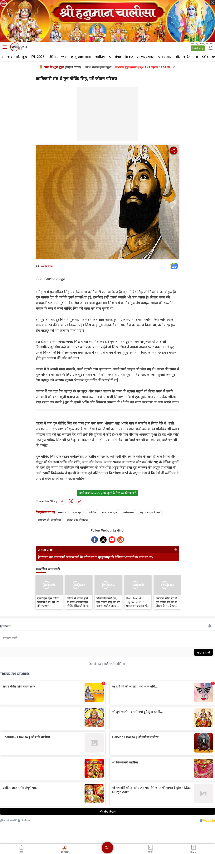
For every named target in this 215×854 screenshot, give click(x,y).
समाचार (7, 56)
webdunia (46, 265)
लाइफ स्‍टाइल (145, 56)
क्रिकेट (129, 56)
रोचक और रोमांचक (77, 520)
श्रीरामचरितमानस (186, 56)
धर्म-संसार (164, 56)
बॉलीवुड (21, 56)
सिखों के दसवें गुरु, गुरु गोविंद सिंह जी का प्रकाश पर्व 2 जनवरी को (108, 602)
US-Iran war (57, 56)
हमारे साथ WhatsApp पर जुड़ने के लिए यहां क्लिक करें (107, 493)
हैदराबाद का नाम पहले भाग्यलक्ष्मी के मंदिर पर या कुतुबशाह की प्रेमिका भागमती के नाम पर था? (96, 557)
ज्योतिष (100, 56)
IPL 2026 (38, 56)
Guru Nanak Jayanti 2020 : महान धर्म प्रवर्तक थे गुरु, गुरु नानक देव (136, 602)
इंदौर (205, 56)
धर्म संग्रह (115, 56)
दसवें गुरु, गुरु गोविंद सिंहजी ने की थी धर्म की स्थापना (48, 602)
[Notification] (210, 48)
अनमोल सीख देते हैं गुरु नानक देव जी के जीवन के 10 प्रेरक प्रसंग (166, 602)
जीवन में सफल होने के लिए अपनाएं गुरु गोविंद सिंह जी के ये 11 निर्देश (77, 602)
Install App (197, 48)
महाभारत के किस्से (150, 512)
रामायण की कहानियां (49, 520)
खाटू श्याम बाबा (81, 56)
